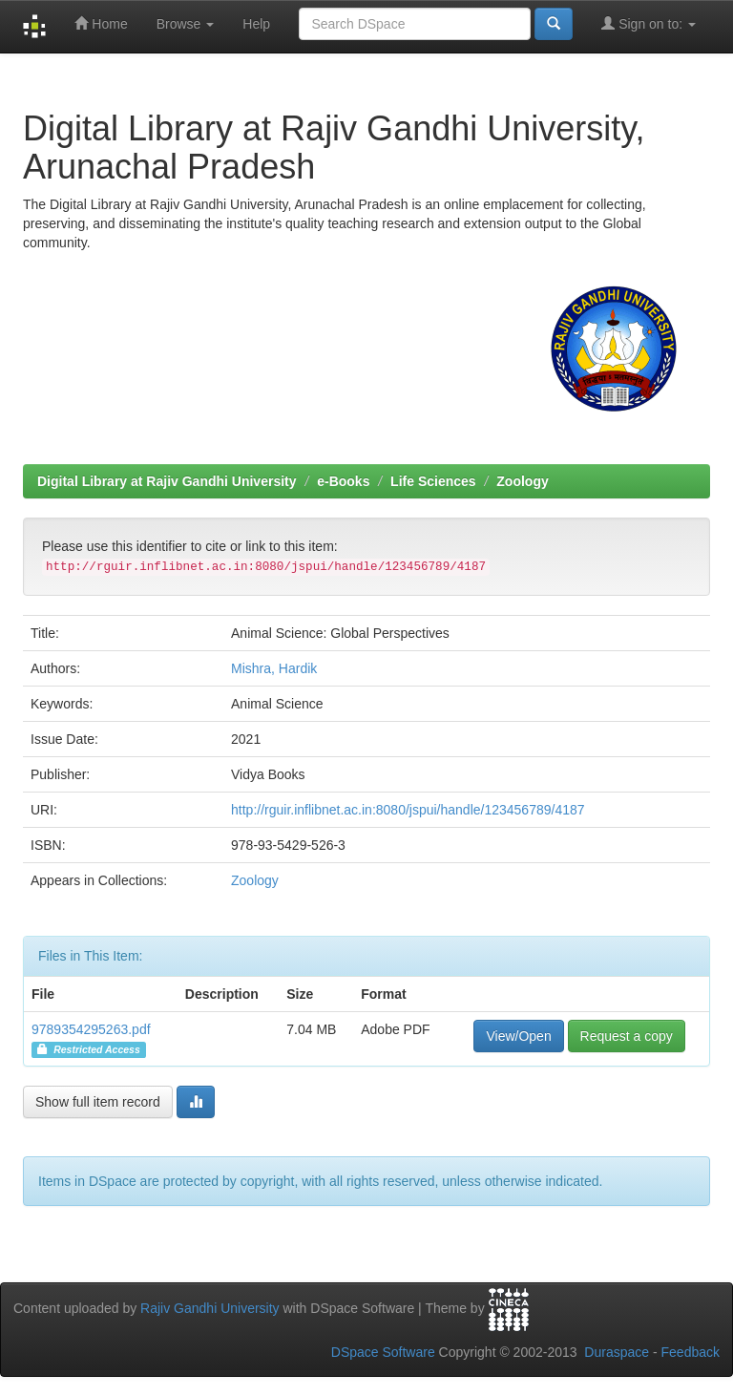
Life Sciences (433, 481)
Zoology (522, 481)
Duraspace (616, 1352)
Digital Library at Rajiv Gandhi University (167, 481)
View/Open (518, 1036)
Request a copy (626, 1036)
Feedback (690, 1352)
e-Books (343, 481)
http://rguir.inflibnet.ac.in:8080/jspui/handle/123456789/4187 (408, 809)
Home (100, 23)
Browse (186, 24)
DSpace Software (383, 1352)
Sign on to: (648, 23)
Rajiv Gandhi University (210, 1308)
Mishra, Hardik (274, 668)
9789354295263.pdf (91, 1029)
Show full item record (97, 1102)
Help (256, 24)
